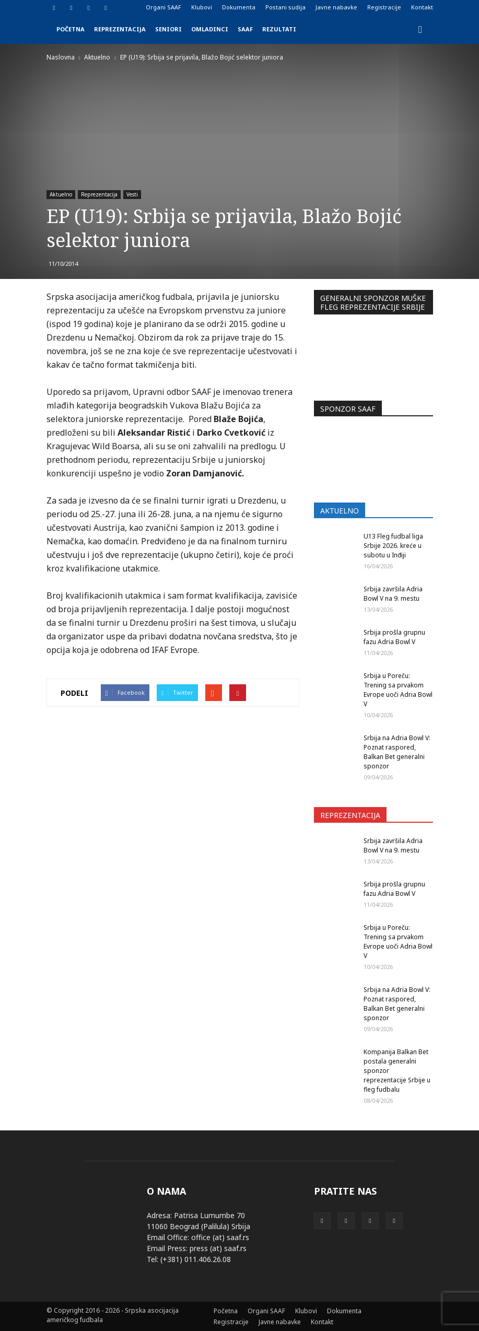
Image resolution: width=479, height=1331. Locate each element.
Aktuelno (61, 194)
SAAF (245, 29)
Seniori (168, 29)
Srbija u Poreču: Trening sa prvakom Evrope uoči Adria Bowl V (398, 689)
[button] (420, 29)
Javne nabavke (336, 7)
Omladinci (209, 29)
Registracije (384, 7)
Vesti (132, 194)
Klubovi (201, 7)
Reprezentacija (120, 29)
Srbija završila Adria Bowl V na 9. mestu (393, 594)
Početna (70, 29)
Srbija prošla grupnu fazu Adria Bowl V (394, 637)
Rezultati (279, 29)
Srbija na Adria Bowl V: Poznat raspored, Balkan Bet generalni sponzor (397, 751)
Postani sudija (285, 7)
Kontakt (422, 7)
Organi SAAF (163, 7)
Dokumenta (238, 7)
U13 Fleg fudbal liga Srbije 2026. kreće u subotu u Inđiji (393, 545)
